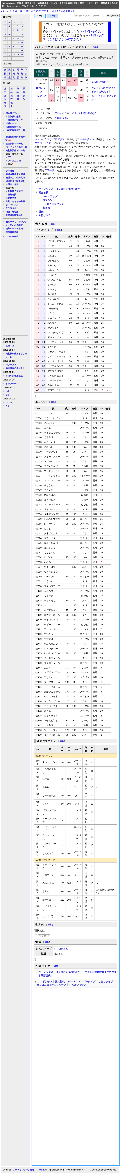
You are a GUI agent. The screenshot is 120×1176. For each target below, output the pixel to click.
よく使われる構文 (14, 225)
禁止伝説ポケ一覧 (14, 143)
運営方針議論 (12, 232)
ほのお (57, 113)
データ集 (10, 171)
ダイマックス (12, 205)
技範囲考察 (11, 198)
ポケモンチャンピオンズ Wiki (29, 1170)
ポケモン (47, 981)
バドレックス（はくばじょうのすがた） (25, 11)
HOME (71, 981)
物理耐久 (10, 181)
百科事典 (42, 3)
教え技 (46, 207)
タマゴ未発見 (61, 948)
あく (94, 113)
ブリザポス (58, 139)
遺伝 (41, 211)
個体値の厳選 (14, 116)
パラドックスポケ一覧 (16, 147)
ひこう (9, 402)
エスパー (67, 118)
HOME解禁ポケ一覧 (15, 130)
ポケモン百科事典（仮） (64, 11)
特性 (16, 184)
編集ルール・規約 (14, 228)
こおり (57, 118)
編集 (70, 3)
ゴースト (78, 113)
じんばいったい (100, 81)
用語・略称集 (12, 211)
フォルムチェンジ (87, 139)
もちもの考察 (18, 201)
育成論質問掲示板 (14, 215)
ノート (52, 16)
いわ (8, 391)
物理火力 (10, 177)
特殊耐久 (20, 181)
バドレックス (92, 31)
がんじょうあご (100, 88)
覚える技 (43, 192)
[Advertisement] (15, 287)
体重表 (9, 184)
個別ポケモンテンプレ (16, 222)
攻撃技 (11, 191)
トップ (54, 3)
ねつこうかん (98, 96)
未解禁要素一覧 (13, 127)
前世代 (20, 3)
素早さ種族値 (12, 174)
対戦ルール (11, 123)
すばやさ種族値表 (14, 376)
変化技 (19, 191)
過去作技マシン (55, 204)
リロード (92, 3)
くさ (8, 405)
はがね (87, 113)
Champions (9, 3)
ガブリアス (11, 364)
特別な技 (12, 194)
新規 (63, 3)
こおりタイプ (105, 981)
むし (8, 394)
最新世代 (29, 3)
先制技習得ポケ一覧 (15, 150)
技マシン (47, 200)
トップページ (12, 383)
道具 (8, 201)
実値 (23, 174)
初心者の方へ (12, 113)
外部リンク (45, 215)
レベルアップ (50, 196)
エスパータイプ (86, 981)
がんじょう (105, 91)
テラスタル (11, 208)
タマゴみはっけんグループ (51, 984)
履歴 (82, 3)
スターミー (11, 346)
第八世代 (60, 981)
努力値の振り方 (15, 120)
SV (9, 157)
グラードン (50, 170)
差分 (75, 3)
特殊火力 (20, 177)
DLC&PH (16, 161)
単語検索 (105, 3)
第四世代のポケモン (15, 368)
